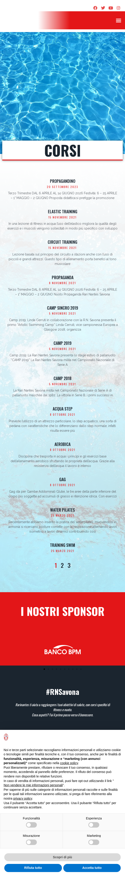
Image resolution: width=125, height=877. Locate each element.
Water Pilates (62, 510)
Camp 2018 (62, 378)
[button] (118, 20)
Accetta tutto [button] (92, 868)
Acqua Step (63, 409)
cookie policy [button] (69, 763)
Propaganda (62, 277)
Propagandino (62, 181)
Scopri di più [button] (62, 857)
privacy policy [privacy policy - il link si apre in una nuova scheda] (22, 798)
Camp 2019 (62, 343)
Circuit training (62, 242)
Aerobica (62, 444)
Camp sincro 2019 (62, 308)
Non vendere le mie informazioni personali (33, 785)
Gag (62, 479)
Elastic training (62, 211)
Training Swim (62, 545)
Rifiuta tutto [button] (33, 868)
